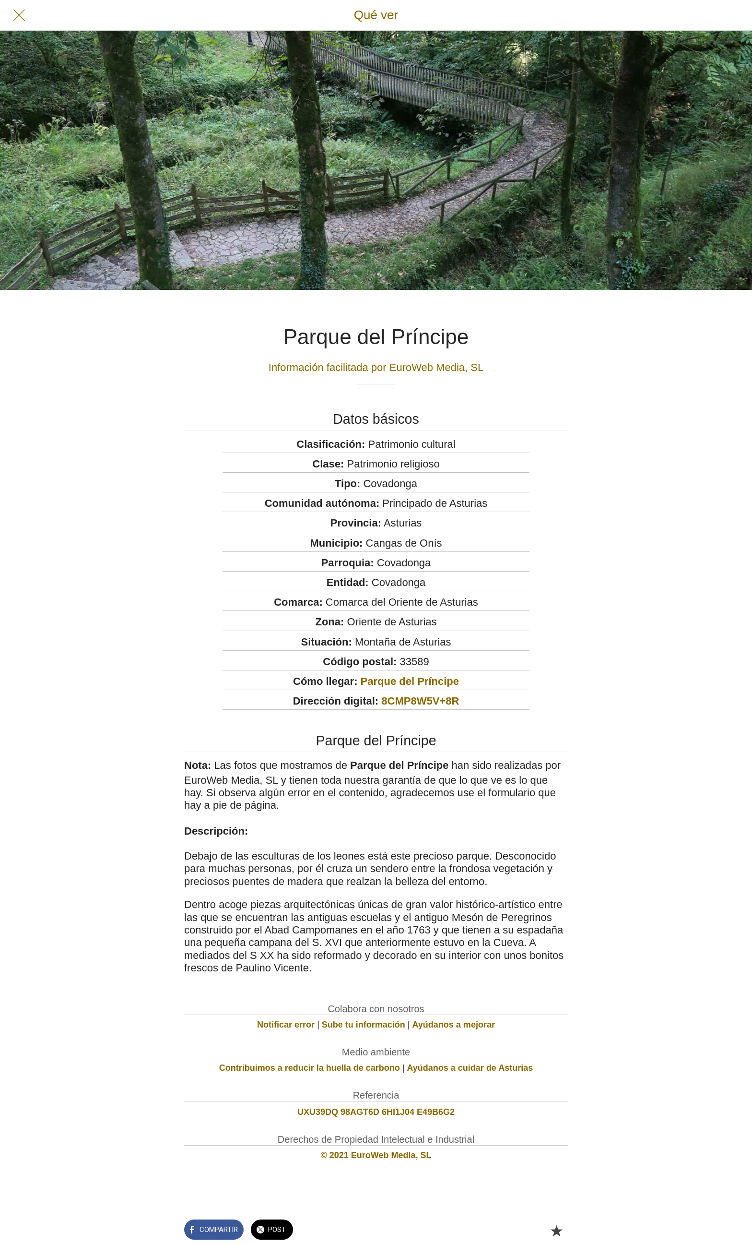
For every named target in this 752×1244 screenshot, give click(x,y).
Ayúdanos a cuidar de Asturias (470, 1068)
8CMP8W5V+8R (420, 701)
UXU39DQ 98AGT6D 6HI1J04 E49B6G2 (376, 1112)
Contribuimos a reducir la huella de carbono (309, 1068)
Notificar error (286, 1024)
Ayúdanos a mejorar (453, 1024)
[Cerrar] (19, 15)
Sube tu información (363, 1024)
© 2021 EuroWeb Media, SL (376, 1155)
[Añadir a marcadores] (556, 1230)
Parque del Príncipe (410, 681)
